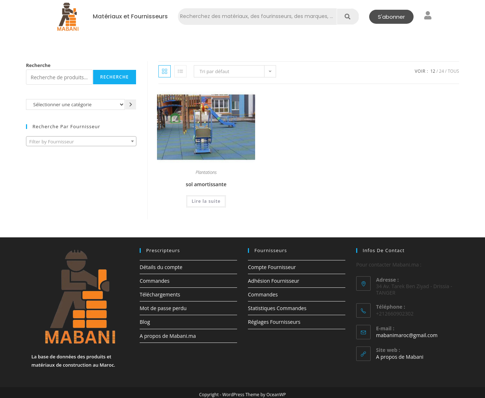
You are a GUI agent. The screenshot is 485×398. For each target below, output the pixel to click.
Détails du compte (161, 267)
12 (432, 71)
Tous (453, 71)
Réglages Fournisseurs (274, 321)
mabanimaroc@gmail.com (407, 335)
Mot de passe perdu (163, 308)
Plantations (206, 172)
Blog (145, 321)
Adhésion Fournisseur (273, 280)
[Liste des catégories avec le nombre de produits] (75, 104)
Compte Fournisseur (272, 267)
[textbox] (81, 142)
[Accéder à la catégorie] (130, 104)
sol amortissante (206, 184)
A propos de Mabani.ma (168, 335)
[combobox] (81, 141)
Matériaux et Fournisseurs (130, 16)
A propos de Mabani (399, 356)
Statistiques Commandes (277, 308)
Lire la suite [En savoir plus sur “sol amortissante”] (206, 201)
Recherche (38, 65)
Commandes (155, 280)
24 (441, 71)
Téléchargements (160, 294)
